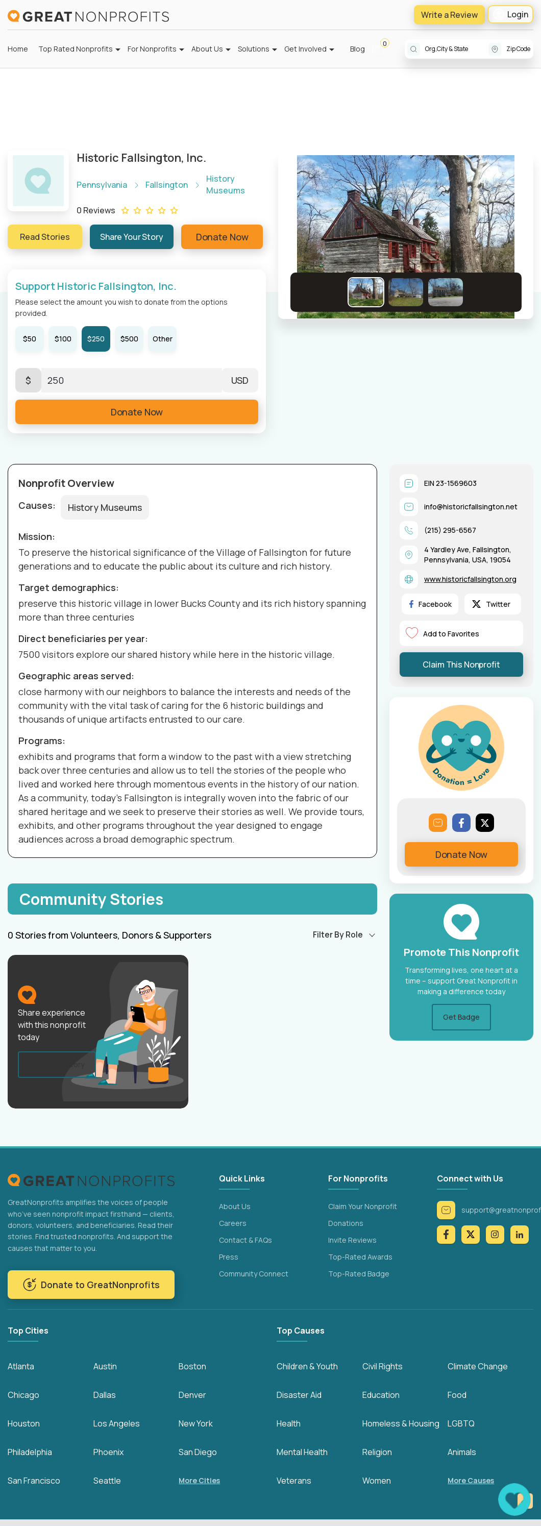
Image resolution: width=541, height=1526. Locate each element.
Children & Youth (307, 1366)
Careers (233, 1223)
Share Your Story (131, 236)
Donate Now (222, 237)
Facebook (430, 604)
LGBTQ (461, 1424)
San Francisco (34, 1481)
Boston (192, 1366)
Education (381, 1395)
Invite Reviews (352, 1240)
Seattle (107, 1481)
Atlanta (21, 1366)
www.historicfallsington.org (470, 579)
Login (510, 14)
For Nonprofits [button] (152, 49)
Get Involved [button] (305, 49)
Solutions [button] (253, 49)
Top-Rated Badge (358, 1273)
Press (228, 1257)
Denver (192, 1395)
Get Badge (461, 1017)
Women (376, 1481)
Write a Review (449, 14)
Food (457, 1395)
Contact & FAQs (245, 1240)
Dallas (104, 1395)
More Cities (199, 1481)
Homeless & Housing (400, 1424)
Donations (345, 1223)
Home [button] (18, 49)
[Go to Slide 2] (405, 292)
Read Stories (45, 236)
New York (196, 1424)
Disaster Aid (299, 1395)
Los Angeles (116, 1424)
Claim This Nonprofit (461, 664)
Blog (357, 49)
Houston (24, 1424)
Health (289, 1424)
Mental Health (302, 1452)
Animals (462, 1452)
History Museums (105, 507)
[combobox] (456, 49)
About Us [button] (207, 49)
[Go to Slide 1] (366, 292)
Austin (105, 1366)
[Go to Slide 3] (445, 292)
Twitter (491, 604)
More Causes (471, 1481)
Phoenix (108, 1452)
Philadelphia (30, 1452)
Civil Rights (382, 1366)
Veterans (294, 1481)
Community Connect (253, 1273)
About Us (235, 1206)
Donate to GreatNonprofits (91, 1284)
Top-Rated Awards (360, 1257)
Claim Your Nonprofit (362, 1206)
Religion (377, 1452)
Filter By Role (338, 934)
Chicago (23, 1395)
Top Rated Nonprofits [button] (75, 49)
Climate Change (478, 1366)
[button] (384, 49)
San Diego (198, 1452)
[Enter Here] (131, 380)
